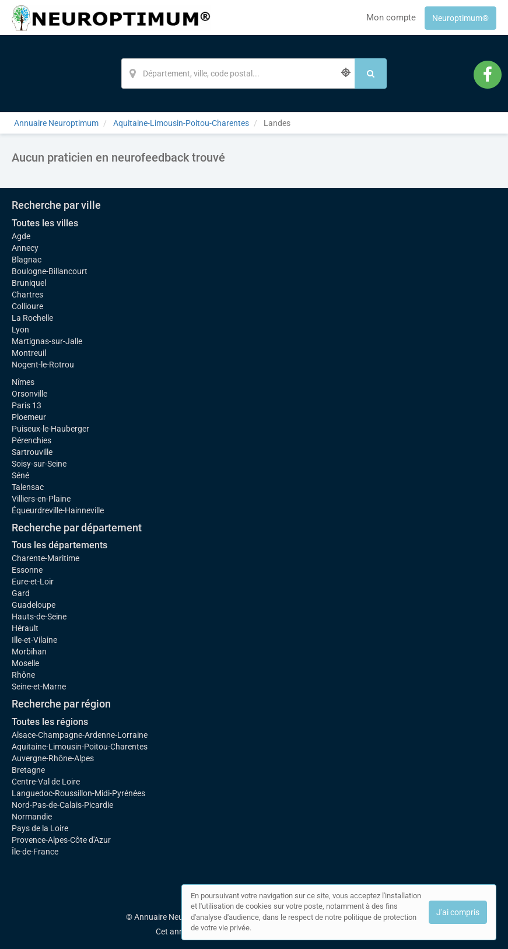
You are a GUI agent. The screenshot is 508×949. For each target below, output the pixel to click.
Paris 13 (26, 405)
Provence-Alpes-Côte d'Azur (61, 840)
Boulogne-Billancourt (49, 271)
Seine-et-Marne (39, 686)
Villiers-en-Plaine (41, 498)
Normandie (32, 816)
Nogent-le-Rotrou (43, 364)
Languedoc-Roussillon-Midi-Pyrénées (78, 793)
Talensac (28, 487)
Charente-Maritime (45, 558)
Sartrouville (32, 452)
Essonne (27, 570)
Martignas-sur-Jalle (47, 341)
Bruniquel (29, 283)
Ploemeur (29, 417)
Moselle (25, 663)
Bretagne (28, 770)
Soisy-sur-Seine (39, 463)
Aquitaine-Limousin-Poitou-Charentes (80, 746)
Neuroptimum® (460, 18)
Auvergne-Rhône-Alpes (53, 758)
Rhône (23, 675)
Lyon (20, 329)
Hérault (25, 628)
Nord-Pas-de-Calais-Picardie (62, 805)
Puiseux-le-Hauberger (50, 428)
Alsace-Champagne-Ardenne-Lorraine (80, 735)
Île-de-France (35, 851)
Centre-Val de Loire (46, 781)
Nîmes (23, 382)
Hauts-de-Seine (39, 616)
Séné (20, 475)
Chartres (27, 294)
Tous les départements (59, 545)
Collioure (27, 306)
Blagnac (26, 259)
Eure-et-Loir (33, 581)
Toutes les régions (50, 721)
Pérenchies (31, 440)
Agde (21, 236)
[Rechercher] (371, 73)
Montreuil (29, 353)
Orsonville (29, 393)
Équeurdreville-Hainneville (58, 510)
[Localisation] (238, 73)
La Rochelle (32, 318)
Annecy (25, 248)
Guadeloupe (33, 605)
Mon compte (391, 17)
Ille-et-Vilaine (34, 640)
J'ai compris (457, 912)
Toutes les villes (45, 223)
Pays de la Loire (40, 828)
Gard (21, 593)
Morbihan (29, 651)
